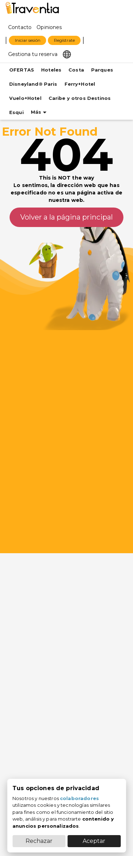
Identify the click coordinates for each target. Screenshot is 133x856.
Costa (76, 70)
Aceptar (94, 841)
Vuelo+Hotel (25, 98)
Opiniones (49, 27)
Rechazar (39, 841)
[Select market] (67, 54)
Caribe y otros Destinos (80, 98)
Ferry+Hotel (80, 84)
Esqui (16, 112)
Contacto (20, 27)
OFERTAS (21, 70)
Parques (102, 70)
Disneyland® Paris (33, 84)
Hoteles (51, 70)
